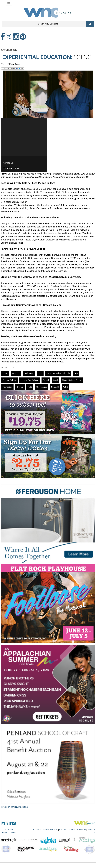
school (46, 380)
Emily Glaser (14, 64)
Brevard (20, 387)
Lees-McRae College (29, 380)
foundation (7, 387)
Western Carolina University (58, 373)
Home (5, 373)
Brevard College (9, 380)
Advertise (36, 829)
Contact (62, 829)
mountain (16, 373)
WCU (65, 387)
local (55, 380)
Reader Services (50, 829)
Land (40, 373)
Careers (71, 829)
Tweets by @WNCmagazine (14, 807)
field (30, 387)
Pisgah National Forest (71, 380)
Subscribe (81, 829)
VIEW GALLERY (11, 168)
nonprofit (55, 387)
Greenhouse (41, 387)
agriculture (29, 373)
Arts (76, 373)
